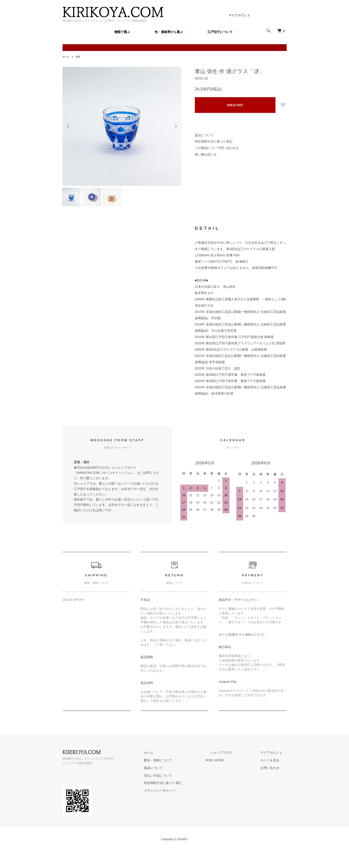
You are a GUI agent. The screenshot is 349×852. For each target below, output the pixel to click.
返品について (204, 135)
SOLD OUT (235, 105)
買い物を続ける (206, 154)
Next (174, 126)
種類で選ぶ (122, 32)
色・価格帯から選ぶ (169, 32)
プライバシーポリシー (180, 794)
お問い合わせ (274, 771)
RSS (226, 764)
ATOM (235, 764)
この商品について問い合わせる (217, 148)
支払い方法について (179, 779)
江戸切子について (220, 32)
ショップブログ (234, 756)
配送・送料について (179, 764)
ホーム (67, 56)
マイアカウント (239, 15)
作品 (79, 56)
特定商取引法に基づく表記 (213, 141)
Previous (69, 126)
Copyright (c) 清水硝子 (174, 843)
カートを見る (274, 764)
